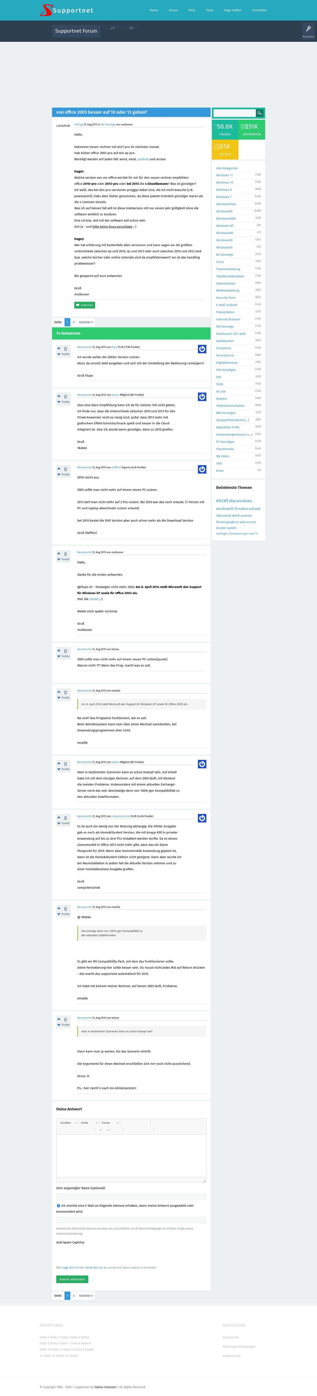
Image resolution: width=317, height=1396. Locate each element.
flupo (114, 347)
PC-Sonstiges (225, 442)
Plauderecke (225, 449)
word (236, 516)
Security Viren (226, 298)
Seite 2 (65, 1337)
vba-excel (223, 516)
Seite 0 (44, 1337)
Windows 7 (223, 197)
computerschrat (120, 816)
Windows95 (224, 247)
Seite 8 (75, 1343)
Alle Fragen (132, 34)
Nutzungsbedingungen (239, 1346)
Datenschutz (232, 1356)
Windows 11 (224, 175)
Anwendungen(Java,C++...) (234, 434)
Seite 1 (54, 1337)
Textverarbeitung (228, 269)
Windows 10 (224, 182)
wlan (243, 522)
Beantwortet (84, 347)
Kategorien (196, 34)
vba (232, 501)
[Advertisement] (158, 73)
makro (243, 509)
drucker (221, 528)
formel (221, 522)
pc (237, 522)
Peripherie (223, 348)
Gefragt (78, 124)
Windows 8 (224, 190)
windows (244, 500)
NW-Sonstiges (226, 413)
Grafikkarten (225, 341)
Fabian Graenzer (105, 1387)
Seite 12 (68, 1349)
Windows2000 (226, 218)
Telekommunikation (230, 406)
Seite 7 (65, 1343)
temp (220, 471)
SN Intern (223, 456)
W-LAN (220, 391)
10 (236, 508)
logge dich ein (70, 1267)
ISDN (219, 384)
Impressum (231, 1337)
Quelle (94, 599)
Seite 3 (75, 1337)
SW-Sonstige (108, 124)
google (230, 522)
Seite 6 (55, 1343)
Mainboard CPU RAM (231, 334)
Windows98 (224, 240)
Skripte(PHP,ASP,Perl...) (232, 420)
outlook (143, 159)
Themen (181, 34)
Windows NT (225, 226)
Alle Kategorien (227, 168)
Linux (220, 262)
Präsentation (225, 312)
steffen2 (116, 467)
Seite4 (85, 1337)
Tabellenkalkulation (230, 276)
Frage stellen (228, 34)
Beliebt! (146, 34)
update (232, 528)
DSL (218, 377)
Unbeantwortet (164, 34)
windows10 (225, 508)
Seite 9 (86, 1343)
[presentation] (88, 1255)
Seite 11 (57, 1349)
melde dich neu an (96, 1267)
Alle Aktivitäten (112, 34)
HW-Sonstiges (226, 370)
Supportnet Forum (76, 31)
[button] (68, 1123)
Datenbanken (225, 283)
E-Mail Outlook (226, 305)
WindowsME (224, 233)
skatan (115, 394)
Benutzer (211, 34)
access (251, 522)
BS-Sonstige (224, 255)
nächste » (86, 322)
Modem (221, 399)
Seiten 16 (62, 1356)
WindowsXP (224, 211)
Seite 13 (80, 1349)
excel (222, 501)
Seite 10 (45, 1349)
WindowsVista (226, 204)
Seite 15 (49, 1356)
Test (219, 463)
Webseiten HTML (228, 427)
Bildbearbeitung (227, 290)
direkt (73, 1356)
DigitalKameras (227, 363)
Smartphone (225, 355)
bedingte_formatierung (231, 533)
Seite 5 (44, 1343)
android (246, 516)
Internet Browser (228, 319)
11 (256, 533)
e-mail (251, 533)
